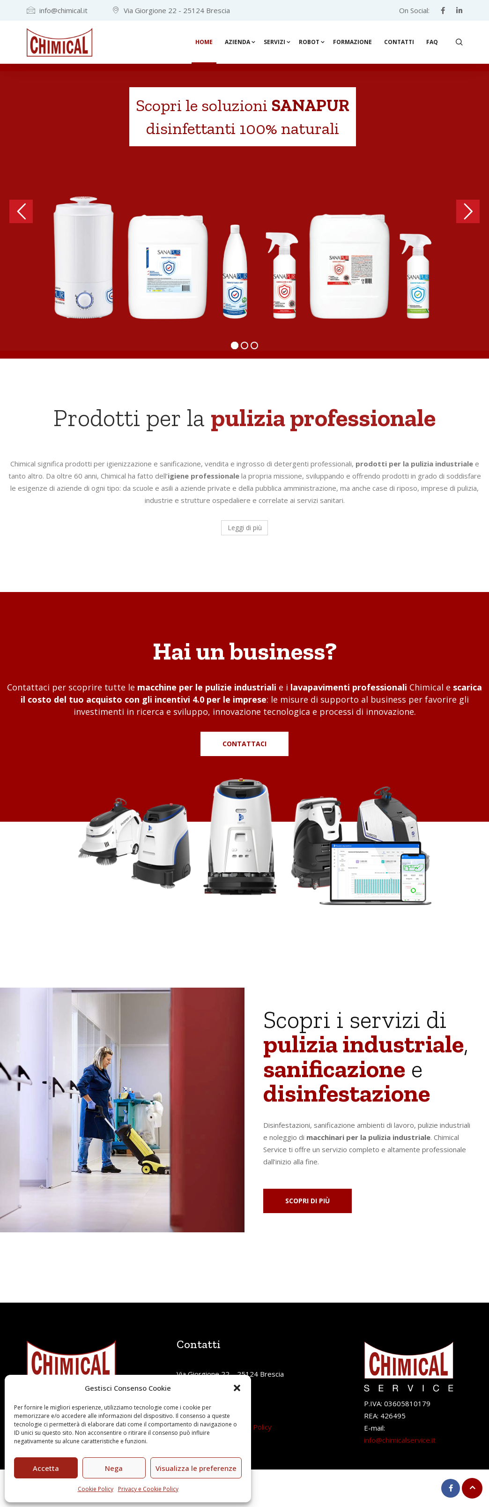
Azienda (237, 42)
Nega (114, 1468)
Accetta (46, 1468)
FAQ (432, 42)
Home (204, 42)
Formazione (352, 42)
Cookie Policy (95, 1489)
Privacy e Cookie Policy (148, 1489)
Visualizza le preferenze (196, 1468)
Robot (309, 42)
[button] (237, 1388)
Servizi (274, 42)
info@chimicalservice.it (400, 1440)
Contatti (399, 42)
